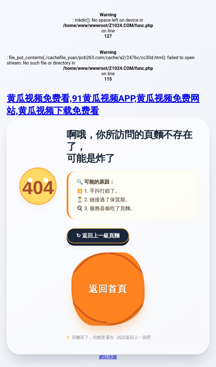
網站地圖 (108, 357)
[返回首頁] (108, 289)
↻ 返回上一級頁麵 (98, 235)
